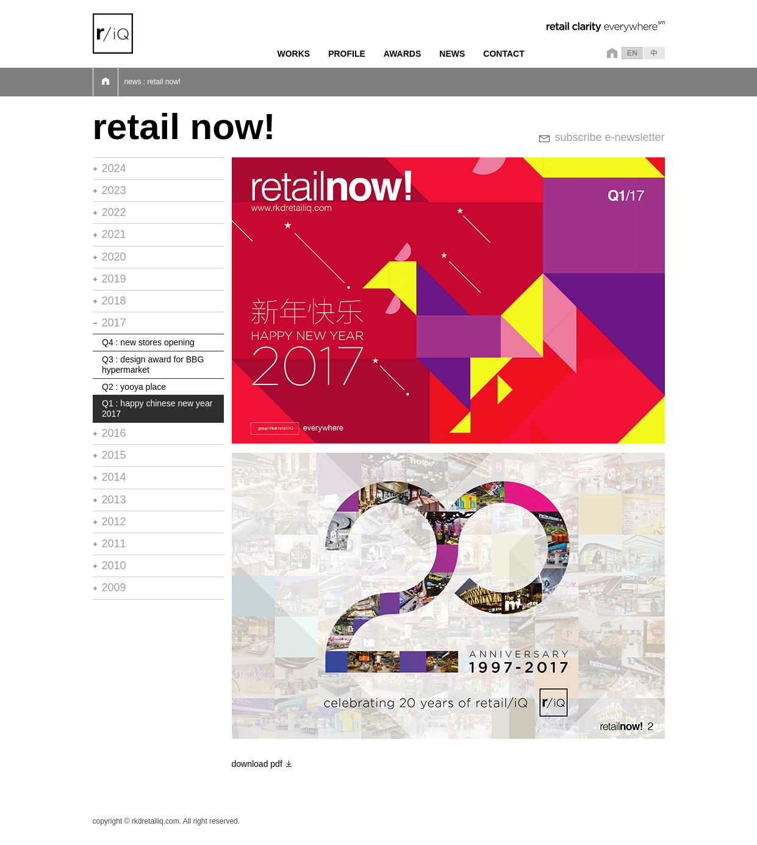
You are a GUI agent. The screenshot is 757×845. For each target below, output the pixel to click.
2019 (114, 279)
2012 (114, 522)
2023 (114, 190)
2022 (114, 212)
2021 (114, 234)
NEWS (452, 54)
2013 (114, 500)
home (610, 53)
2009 (114, 587)
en (632, 53)
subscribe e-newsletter (609, 137)
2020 (114, 257)
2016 (114, 433)
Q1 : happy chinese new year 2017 (157, 408)
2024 (114, 168)
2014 (114, 477)
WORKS (294, 54)
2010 (114, 565)
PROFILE (346, 54)
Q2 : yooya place (134, 387)
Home (105, 82)
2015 (114, 455)
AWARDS (402, 54)
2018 (114, 301)
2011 (114, 544)
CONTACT (503, 54)
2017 (114, 323)
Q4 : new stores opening (148, 342)
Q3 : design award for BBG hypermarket (153, 364)
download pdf (257, 764)
